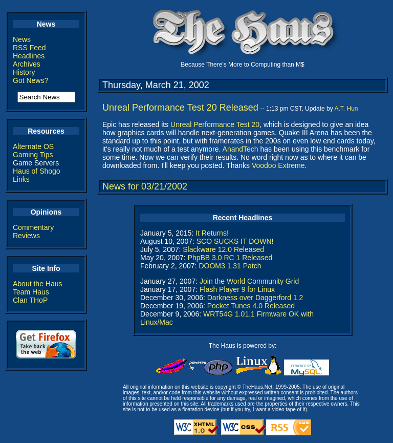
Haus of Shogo (36, 171)
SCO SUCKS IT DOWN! (235, 241)
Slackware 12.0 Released (223, 249)
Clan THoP (30, 300)
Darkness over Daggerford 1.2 (255, 297)
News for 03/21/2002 (144, 186)
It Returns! (212, 233)
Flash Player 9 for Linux (237, 289)
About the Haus (37, 284)
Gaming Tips (33, 155)
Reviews (26, 235)
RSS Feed (29, 48)
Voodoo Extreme (278, 165)
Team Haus (31, 292)
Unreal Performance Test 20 (214, 124)
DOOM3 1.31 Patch (230, 266)
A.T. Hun (346, 108)
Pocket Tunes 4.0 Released (251, 306)
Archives (26, 64)
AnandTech (240, 149)
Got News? (30, 80)
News (22, 39)
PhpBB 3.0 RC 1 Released (230, 258)
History (24, 72)
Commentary (33, 227)
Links (21, 179)
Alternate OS (33, 146)
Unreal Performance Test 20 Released (180, 107)
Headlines (29, 56)
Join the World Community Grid (249, 281)
